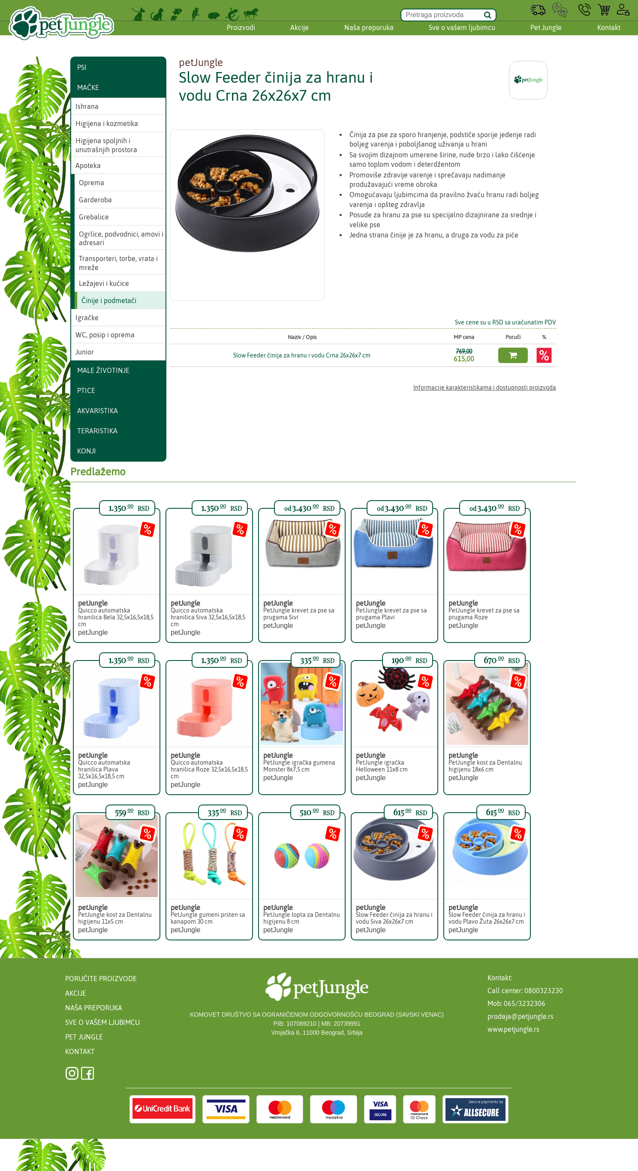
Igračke (87, 317)
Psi (82, 67)
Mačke (88, 87)
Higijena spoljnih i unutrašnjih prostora (106, 145)
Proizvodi (241, 35)
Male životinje (103, 370)
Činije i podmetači (108, 300)
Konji (86, 451)
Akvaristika (97, 410)
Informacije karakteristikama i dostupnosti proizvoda (484, 387)
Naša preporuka (369, 35)
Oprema (91, 182)
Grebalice (94, 217)
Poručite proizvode (101, 978)
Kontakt (608, 35)
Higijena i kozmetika (106, 123)
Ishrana (87, 106)
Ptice (86, 390)
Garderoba (95, 200)
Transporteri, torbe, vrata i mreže (118, 263)
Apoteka (88, 165)
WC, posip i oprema (105, 335)
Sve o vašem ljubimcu (462, 35)
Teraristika (97, 431)
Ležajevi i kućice (104, 283)
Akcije (299, 35)
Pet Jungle (546, 35)
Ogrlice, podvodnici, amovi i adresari (121, 238)
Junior (84, 352)
